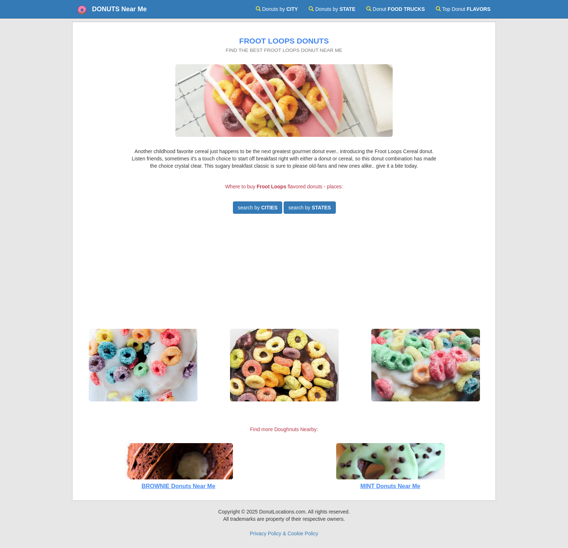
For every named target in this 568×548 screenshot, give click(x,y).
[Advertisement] (284, 274)
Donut (395, 9)
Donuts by (277, 9)
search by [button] (257, 207)
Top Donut (463, 9)
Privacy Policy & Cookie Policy (284, 533)
